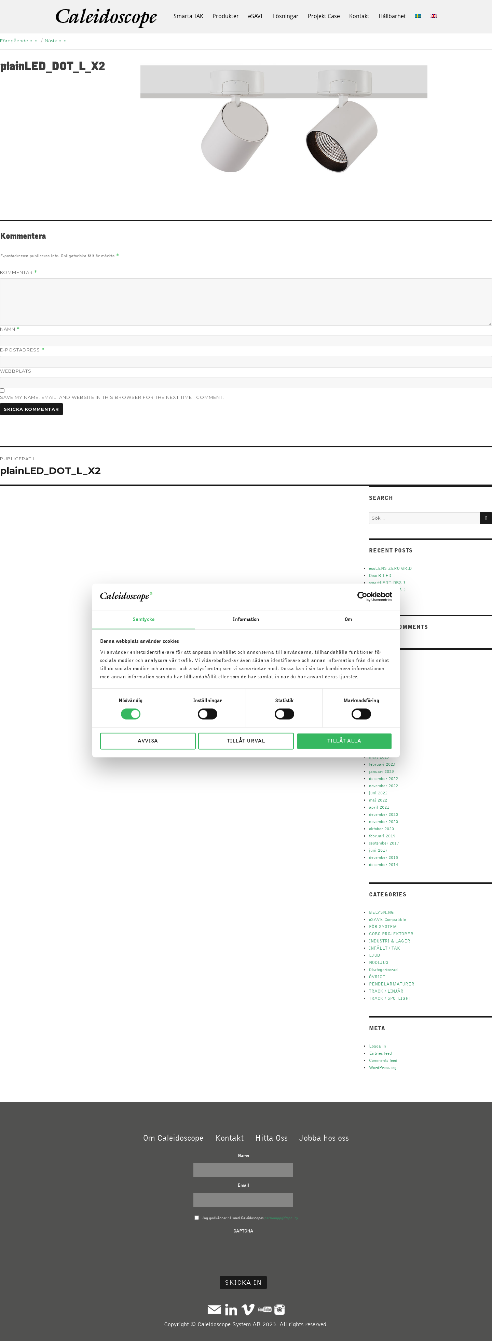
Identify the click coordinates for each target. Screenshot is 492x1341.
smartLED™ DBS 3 (387, 582)
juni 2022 (378, 792)
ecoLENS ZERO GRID (390, 568)
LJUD (374, 955)
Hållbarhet (392, 16)
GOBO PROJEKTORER (391, 933)
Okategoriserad (383, 969)
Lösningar (286, 16)
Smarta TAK (188, 16)
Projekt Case (324, 16)
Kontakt (359, 16)
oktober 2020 (381, 828)
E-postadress (22, 350)
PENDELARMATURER (391, 983)
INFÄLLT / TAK (384, 948)
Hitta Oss (271, 1138)
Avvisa (148, 741)
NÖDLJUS (378, 962)
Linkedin (231, 1309)
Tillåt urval (246, 741)
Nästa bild (56, 40)
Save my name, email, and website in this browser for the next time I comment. (112, 397)
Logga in (377, 1046)
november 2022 (383, 785)
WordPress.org (383, 1067)
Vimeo (248, 1309)
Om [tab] (348, 619)
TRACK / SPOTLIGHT (390, 998)
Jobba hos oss (324, 1138)
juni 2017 (378, 850)
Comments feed (383, 1060)
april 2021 (379, 807)
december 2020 (383, 814)
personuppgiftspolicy (281, 1217)
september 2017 (384, 843)
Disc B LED (380, 575)
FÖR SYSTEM (383, 926)
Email (243, 1185)
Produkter (226, 16)
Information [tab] (246, 619)
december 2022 (383, 778)
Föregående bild (19, 40)
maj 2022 (378, 800)
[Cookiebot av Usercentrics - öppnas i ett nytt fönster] (362, 596)
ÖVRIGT (377, 976)
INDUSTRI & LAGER (389, 940)
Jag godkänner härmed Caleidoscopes (250, 1217)
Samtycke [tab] (143, 619)
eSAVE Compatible (387, 919)
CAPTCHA (243, 1231)
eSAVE (256, 16)
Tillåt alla (344, 741)
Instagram (279, 1309)
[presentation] (243, 1252)
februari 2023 (382, 764)
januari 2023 (381, 771)
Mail (214, 1309)
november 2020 (383, 821)
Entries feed (380, 1053)
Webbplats (15, 371)
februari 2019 (382, 835)
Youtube (265, 1309)
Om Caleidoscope (173, 1138)
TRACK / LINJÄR (386, 991)
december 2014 (383, 864)
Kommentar (18, 272)
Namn (10, 329)
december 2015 (383, 857)
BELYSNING (381, 912)
